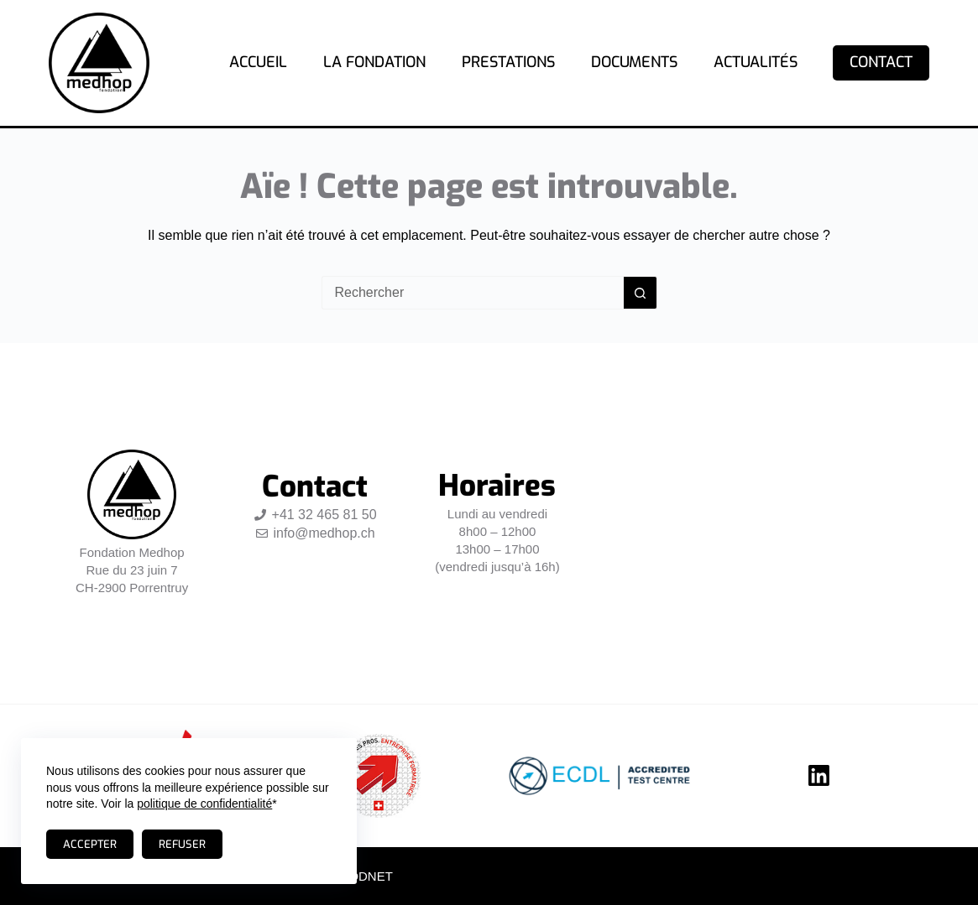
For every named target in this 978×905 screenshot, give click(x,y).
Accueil (258, 62)
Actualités (756, 62)
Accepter (90, 844)
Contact (881, 62)
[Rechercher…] (473, 292)
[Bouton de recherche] (640, 292)
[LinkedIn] (818, 775)
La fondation (374, 62)
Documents (634, 62)
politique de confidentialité (204, 803)
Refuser (182, 844)
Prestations (508, 62)
